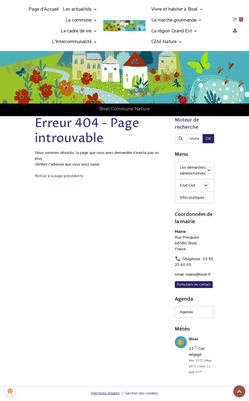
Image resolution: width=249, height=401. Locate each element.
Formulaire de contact (194, 285)
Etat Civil (188, 186)
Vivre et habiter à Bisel (175, 9)
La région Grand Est (172, 31)
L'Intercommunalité (72, 41)
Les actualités (78, 9)
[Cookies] (10, 391)
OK (208, 139)
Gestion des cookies (142, 394)
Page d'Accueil (44, 9)
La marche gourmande (174, 20)
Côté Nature (164, 41)
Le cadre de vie (77, 31)
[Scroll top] (239, 391)
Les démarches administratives (193, 170)
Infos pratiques (192, 198)
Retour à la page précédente (59, 176)
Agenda (186, 313)
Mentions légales (105, 394)
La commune (79, 20)
